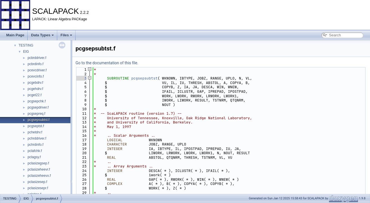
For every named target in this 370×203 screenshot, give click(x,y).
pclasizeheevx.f (39, 176)
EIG (26, 52)
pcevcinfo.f (36, 76)
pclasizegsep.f (38, 163)
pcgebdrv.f (35, 83)
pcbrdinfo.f (35, 64)
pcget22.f (34, 95)
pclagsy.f (34, 157)
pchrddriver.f (37, 138)
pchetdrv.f (35, 132)
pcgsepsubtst (144, 78)
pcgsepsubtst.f (38, 120)
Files (66, 35)
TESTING (26, 45)
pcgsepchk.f (37, 101)
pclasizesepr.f (38, 188)
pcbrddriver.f (37, 58)
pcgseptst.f (36, 126)
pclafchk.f (35, 151)
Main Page (15, 35)
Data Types (42, 35)
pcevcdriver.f (37, 70)
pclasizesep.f (37, 182)
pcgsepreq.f (36, 114)
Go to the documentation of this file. (107, 63)
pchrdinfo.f (35, 145)
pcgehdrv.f (35, 89)
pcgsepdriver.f (38, 107)
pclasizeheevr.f (39, 169)
